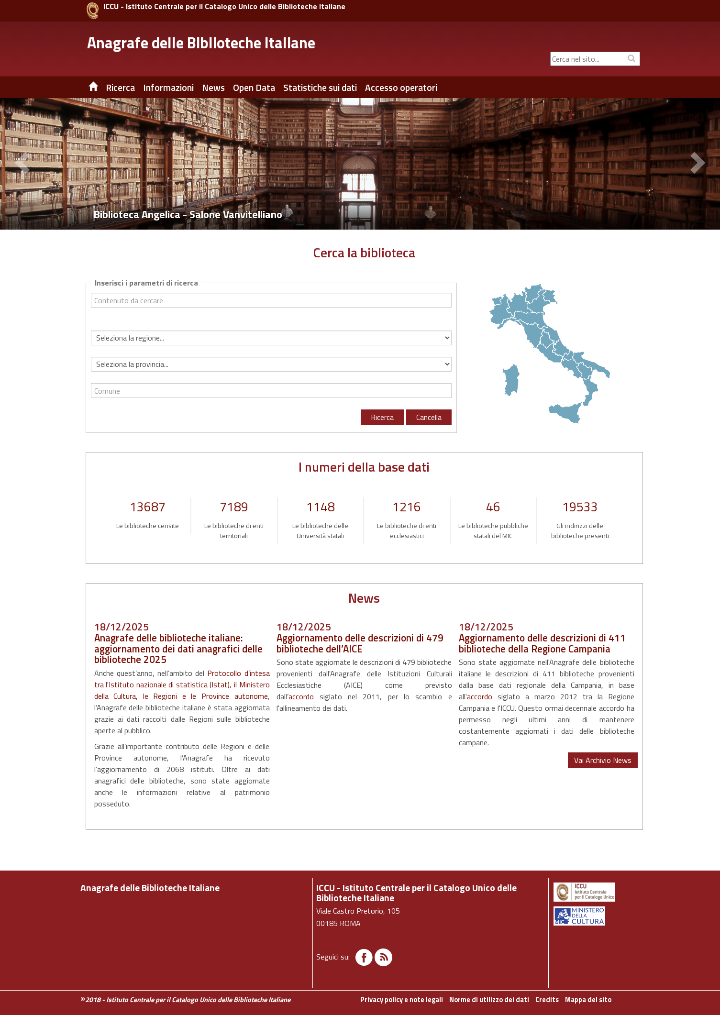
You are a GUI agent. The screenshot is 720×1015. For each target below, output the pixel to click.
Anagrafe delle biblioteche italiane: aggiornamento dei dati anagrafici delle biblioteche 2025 (178, 648)
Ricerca (382, 417)
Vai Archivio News (602, 760)
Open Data (254, 87)
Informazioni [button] (168, 87)
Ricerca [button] (120, 87)
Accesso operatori (401, 87)
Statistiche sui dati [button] (320, 87)
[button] (24, 164)
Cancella (429, 417)
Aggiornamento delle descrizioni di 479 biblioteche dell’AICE (360, 643)
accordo (301, 696)
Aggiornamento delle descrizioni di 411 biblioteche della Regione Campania (542, 643)
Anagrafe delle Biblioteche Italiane (201, 42)
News (213, 87)
